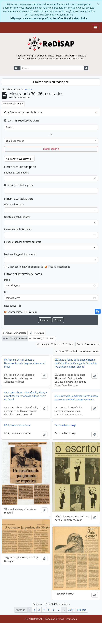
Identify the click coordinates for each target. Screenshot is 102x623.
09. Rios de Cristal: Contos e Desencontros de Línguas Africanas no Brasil (25, 363)
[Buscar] (51, 127)
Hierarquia (37, 332)
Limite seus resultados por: (51, 82)
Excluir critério (51, 148)
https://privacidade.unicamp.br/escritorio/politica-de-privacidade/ (48, 18)
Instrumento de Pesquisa (18, 229)
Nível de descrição (14, 204)
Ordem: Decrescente (87, 344)
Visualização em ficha (15, 338)
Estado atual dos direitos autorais (22, 241)
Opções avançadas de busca (23, 112)
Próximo (81, 609)
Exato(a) (32, 312)
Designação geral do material (20, 254)
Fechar (28, 89)
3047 (70, 609)
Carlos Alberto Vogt (65, 425)
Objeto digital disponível (17, 217)
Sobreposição (15, 312)
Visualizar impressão (14, 332)
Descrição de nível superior (19, 185)
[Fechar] (98, 4)
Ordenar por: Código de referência (54, 344)
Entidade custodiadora (16, 172)
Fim (6, 292)
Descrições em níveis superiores (25, 266)
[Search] (52, 68)
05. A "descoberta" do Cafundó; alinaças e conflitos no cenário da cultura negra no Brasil (25, 396)
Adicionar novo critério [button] (18, 158)
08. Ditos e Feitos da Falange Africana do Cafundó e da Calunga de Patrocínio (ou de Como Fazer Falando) (76, 363)
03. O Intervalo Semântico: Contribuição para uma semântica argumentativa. (76, 397)
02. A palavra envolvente (17, 425)
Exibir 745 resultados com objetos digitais (77, 351)
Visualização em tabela (42, 338)
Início (7, 279)
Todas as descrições (59, 266)
